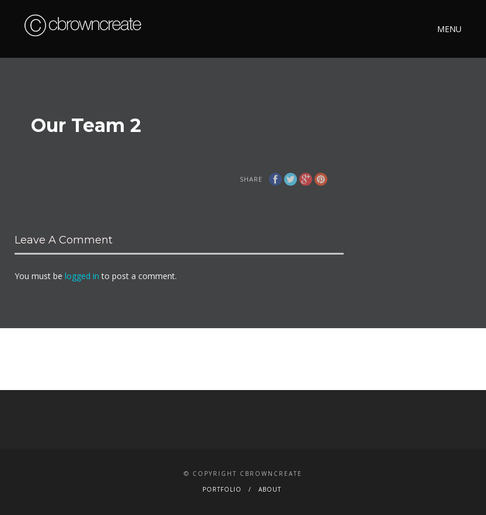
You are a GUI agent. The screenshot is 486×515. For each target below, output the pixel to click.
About (269, 489)
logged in (82, 275)
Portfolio (222, 489)
